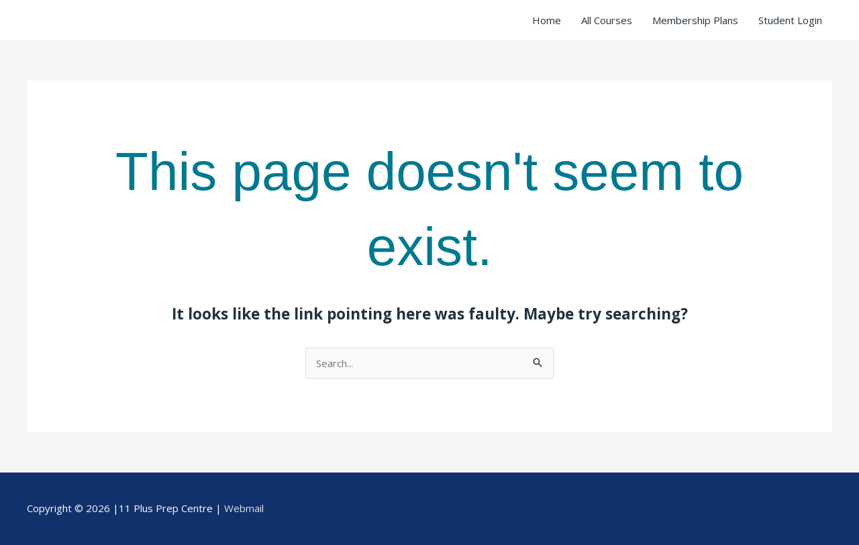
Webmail (244, 508)
